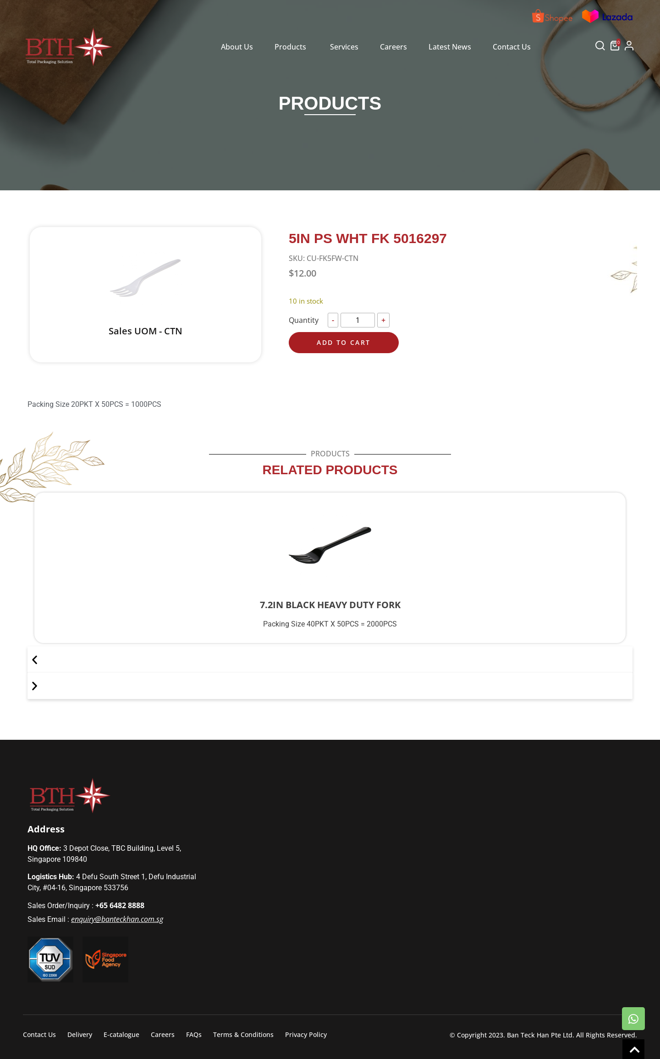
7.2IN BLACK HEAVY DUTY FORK (330, 605)
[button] (600, 48)
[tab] (237, 47)
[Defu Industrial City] (475, 868)
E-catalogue (121, 1034)
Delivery (79, 1034)
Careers (163, 1034)
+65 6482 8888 (119, 905)
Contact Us (39, 1034)
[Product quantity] (358, 320)
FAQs (194, 1034)
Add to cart (343, 342)
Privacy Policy (306, 1034)
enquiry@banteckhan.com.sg (117, 919)
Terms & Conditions (243, 1034)
